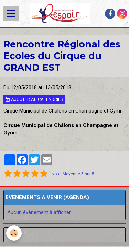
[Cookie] (14, 233)
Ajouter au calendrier (34, 99)
